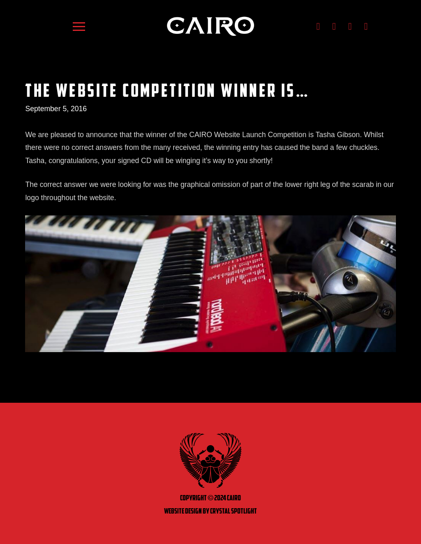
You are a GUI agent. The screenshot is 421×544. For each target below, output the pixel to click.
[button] (79, 26)
